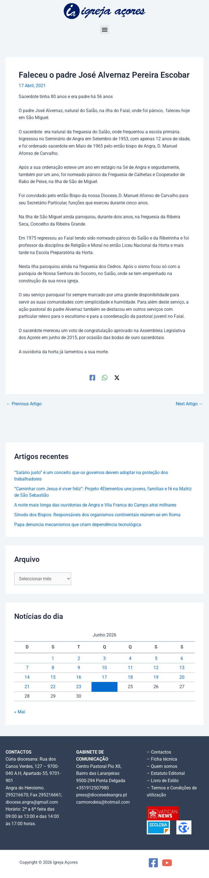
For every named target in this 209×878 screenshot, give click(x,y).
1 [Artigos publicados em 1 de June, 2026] (53, 658)
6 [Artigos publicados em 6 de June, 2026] (182, 658)
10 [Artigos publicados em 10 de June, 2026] (104, 667)
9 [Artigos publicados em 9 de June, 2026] (79, 667)
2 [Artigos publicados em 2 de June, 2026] (79, 658)
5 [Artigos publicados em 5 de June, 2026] (156, 658)
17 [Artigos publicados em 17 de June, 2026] (104, 677)
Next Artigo (189, 404)
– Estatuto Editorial (166, 773)
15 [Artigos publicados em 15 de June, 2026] (53, 677)
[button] (104, 29)
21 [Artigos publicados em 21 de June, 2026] (27, 686)
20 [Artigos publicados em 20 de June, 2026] (181, 677)
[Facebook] (92, 377)
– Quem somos (162, 766)
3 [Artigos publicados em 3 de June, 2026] (104, 658)
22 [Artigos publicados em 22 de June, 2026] (53, 686)
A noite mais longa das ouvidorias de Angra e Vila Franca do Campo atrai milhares (95, 505)
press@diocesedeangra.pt (101, 794)
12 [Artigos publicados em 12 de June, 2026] (155, 667)
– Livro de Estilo (163, 780)
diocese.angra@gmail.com (32, 802)
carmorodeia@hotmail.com (103, 802)
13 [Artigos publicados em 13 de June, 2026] (181, 667)
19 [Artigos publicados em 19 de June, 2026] (155, 677)
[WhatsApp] (104, 377)
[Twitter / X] (117, 377)
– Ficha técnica (162, 759)
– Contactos (159, 752)
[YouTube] (167, 863)
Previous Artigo (24, 404)
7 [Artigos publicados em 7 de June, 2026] (27, 667)
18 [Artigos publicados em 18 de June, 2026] (130, 677)
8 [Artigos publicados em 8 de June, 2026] (53, 667)
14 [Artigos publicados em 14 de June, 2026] (27, 677)
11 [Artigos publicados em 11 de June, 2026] (130, 667)
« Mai (19, 711)
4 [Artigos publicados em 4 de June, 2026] (130, 658)
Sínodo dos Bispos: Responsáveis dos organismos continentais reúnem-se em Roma (97, 514)
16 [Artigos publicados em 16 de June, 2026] (78, 677)
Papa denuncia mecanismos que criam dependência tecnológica (77, 524)
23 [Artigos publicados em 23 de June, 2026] (78, 686)
